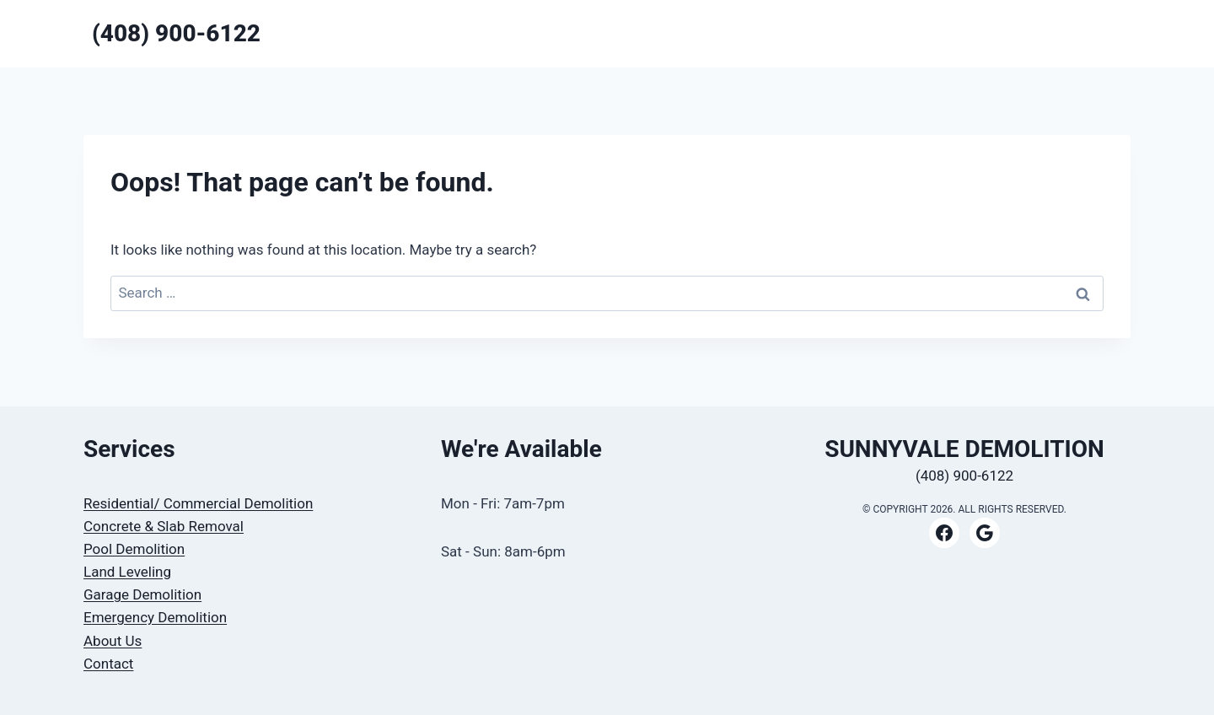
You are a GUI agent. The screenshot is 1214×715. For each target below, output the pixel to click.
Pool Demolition (134, 548)
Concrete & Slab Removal (163, 526)
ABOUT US (1091, 33)
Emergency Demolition (155, 617)
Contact (108, 663)
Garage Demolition (142, 594)
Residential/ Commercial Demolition (198, 503)
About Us (112, 640)
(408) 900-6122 (964, 475)
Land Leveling (127, 571)
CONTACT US (1004, 33)
